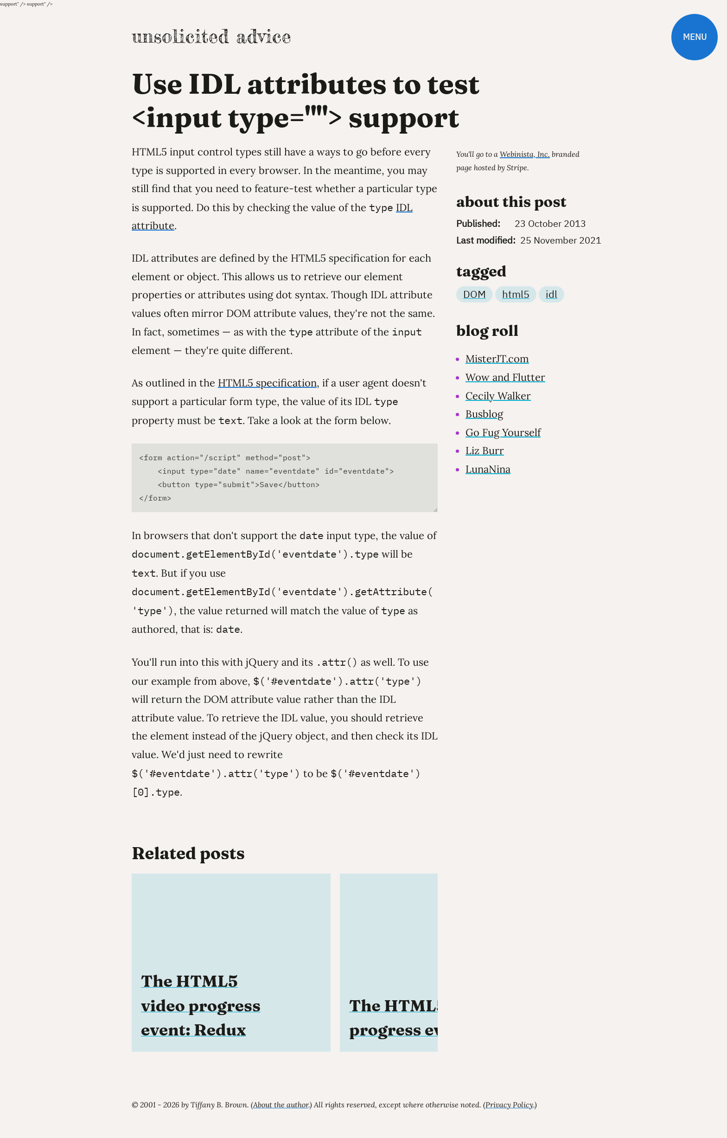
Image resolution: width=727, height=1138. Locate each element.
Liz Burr (485, 450)
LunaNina (488, 469)
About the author (280, 1104)
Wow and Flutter (505, 377)
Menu (695, 37)
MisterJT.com (497, 358)
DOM (474, 294)
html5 (515, 294)
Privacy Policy (509, 1104)
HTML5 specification (267, 382)
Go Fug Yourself (503, 432)
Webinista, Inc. (525, 154)
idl (551, 294)
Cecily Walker (498, 395)
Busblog (484, 413)
